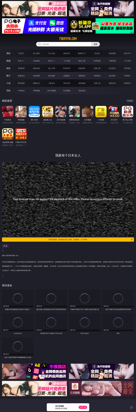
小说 (8, 83)
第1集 (5, 246)
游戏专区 (66, 53)
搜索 (95, 44)
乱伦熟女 (112, 68)
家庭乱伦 (36, 83)
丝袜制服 (97, 61)
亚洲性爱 (21, 68)
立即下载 (83, 407)
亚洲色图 (36, 76)
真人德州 (36, 53)
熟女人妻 (82, 61)
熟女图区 (112, 76)
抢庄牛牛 (127, 53)
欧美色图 (51, 76)
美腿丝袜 (82, 76)
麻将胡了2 (82, 53)
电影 (8, 68)
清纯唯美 (97, 76)
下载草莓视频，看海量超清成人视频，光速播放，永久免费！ (90, 239)
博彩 (8, 53)
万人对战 (51, 53)
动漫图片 (66, 76)
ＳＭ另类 (127, 61)
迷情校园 (82, 83)
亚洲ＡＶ (21, 61)
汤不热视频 (51, 90)
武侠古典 (66, 83)
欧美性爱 (66, 68)
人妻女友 (51, 83)
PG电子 (21, 53)
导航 (8, 90)
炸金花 (97, 53)
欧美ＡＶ (51, 61)
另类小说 (97, 83)
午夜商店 (21, 90)
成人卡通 (51, 68)
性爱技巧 (127, 83)
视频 (8, 60)
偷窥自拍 (21, 76)
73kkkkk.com (68, 39)
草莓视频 (36, 90)
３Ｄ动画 (66, 61)
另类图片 (127, 76)
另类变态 (127, 68)
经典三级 (97, 68)
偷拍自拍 (36, 68)
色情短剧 (82, 90)
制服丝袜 (82, 68)
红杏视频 (66, 90)
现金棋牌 (112, 53)
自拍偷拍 (36, 61)
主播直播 (112, 61)
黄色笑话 (112, 83)
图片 (8, 75)
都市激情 (21, 83)
